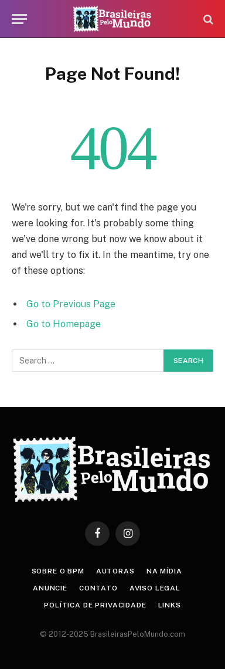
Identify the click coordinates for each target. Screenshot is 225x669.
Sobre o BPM (58, 571)
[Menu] (19, 19)
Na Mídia (164, 571)
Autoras (115, 571)
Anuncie (50, 588)
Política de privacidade (95, 605)
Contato (98, 588)
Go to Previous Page (70, 304)
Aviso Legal (154, 588)
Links (169, 605)
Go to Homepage (63, 324)
